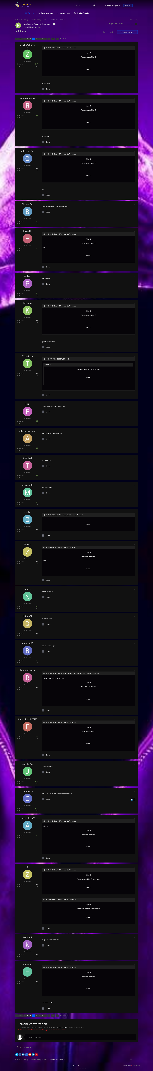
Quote (48, 89)
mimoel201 (27, 485)
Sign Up (127, 5)
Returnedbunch (27, 670)
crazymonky (27, 791)
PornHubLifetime (30, 27)
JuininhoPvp (27, 764)
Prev (20, 39)
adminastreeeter (27, 431)
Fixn (27, 403)
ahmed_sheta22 (27, 818)
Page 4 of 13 (64, 38)
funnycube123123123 (27, 719)
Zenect (27, 544)
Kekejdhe (27, 303)
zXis (27, 867)
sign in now (63, 1027)
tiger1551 (27, 458)
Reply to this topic (127, 32)
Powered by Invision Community (76, 1068)
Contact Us (75, 1065)
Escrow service (46, 13)
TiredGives (27, 356)
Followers (129, 24)
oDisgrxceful (27, 151)
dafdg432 (27, 616)
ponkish (27, 276)
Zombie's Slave (27, 44)
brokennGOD (27, 643)
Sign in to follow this (116, 23)
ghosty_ (27, 512)
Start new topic (108, 32)
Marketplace (64, 13)
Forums (30, 13)
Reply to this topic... (34, 1037)
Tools (39, 27)
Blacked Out (27, 204)
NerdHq (27, 589)
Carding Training (83, 13)
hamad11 (27, 231)
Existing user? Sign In (112, 5)
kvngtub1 (27, 937)
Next (53, 39)
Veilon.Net (136, 1065)
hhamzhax (27, 964)
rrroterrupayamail (27, 98)
